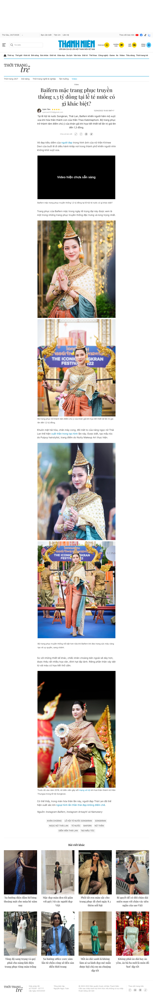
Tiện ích (57, 35)
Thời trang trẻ (142, 55)
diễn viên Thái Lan (68, 830)
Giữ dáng (25, 79)
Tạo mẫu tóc (87, 830)
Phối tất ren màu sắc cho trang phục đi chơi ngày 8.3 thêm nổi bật (95, 901)
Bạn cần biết (46, 35)
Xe (117, 55)
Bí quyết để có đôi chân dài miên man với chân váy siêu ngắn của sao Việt (132, 901)
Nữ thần (99, 825)
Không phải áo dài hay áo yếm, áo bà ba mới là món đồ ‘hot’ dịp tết (132, 962)
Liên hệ (66, 35)
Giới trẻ (53, 55)
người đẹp (66, 142)
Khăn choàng (54, 821)
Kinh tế (27, 55)
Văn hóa (77, 55)
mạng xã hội (84, 790)
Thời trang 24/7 (11, 79)
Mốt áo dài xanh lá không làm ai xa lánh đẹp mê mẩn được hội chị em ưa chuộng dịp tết (95, 964)
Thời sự (10, 55)
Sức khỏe (44, 55)
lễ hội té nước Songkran (78, 821)
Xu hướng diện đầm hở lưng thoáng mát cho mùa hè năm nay (20, 901)
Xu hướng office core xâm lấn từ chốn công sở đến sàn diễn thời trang (58, 962)
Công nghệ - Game (106, 55)
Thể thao (93, 55)
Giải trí (85, 55)
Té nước (75, 825)
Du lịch (69, 55)
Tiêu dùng (130, 55)
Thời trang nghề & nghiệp (44, 79)
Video (122, 55)
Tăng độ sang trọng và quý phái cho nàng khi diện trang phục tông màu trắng (20, 962)
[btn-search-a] (11, 45)
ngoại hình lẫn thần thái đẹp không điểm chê (80, 805)
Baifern (88, 825)
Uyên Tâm (46, 109)
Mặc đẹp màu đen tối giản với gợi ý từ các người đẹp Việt (58, 901)
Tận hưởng (64, 79)
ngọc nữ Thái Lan (58, 825)
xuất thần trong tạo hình (64, 433)
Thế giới (18, 55)
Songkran (100, 821)
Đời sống (35, 55)
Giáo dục (61, 55)
